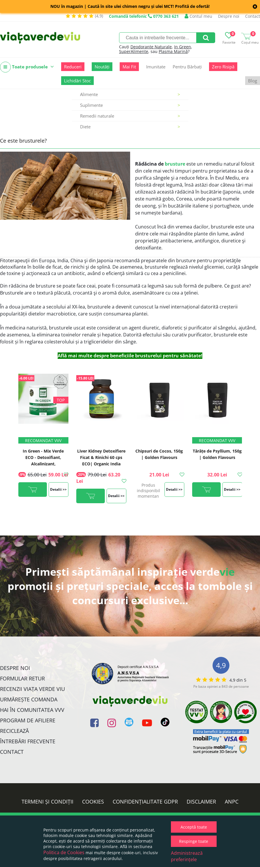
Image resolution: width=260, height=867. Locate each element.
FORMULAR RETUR (22, 678)
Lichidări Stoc (77, 81)
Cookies (93, 801)
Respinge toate (193, 841)
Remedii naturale (130, 116)
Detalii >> (58, 489)
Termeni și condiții (47, 801)
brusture (175, 164)
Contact (252, 16)
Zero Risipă (223, 67)
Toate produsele (27, 67)
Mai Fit (129, 67)
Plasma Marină (173, 51)
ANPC (231, 801)
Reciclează (14, 730)
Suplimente (130, 105)
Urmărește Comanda (28, 699)
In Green (182, 46)
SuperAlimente (133, 51)
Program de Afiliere (27, 720)
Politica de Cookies (63, 852)
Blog (252, 81)
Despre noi (228, 16)
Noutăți (102, 67)
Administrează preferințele (187, 856)
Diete (130, 127)
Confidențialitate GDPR (145, 801)
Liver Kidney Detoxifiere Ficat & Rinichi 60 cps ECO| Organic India (101, 457)
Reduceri (73, 67)
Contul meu (198, 16)
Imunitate (155, 67)
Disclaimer (201, 801)
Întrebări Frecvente (27, 741)
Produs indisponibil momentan (148, 490)
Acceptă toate (194, 827)
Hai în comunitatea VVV (32, 709)
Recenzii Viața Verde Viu (32, 688)
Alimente (130, 94)
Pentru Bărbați (187, 67)
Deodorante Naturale (151, 46)
